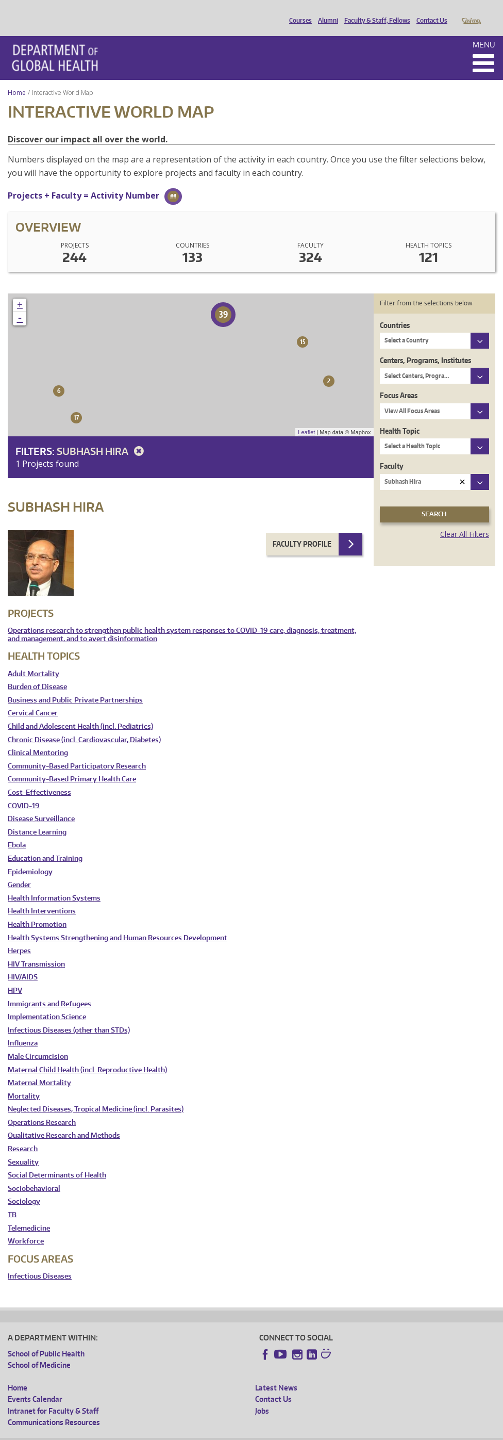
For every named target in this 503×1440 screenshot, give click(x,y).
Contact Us (429, 12)
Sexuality (23, 1148)
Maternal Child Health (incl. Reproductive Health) (87, 1055)
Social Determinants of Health (57, 1161)
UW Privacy (144, 1432)
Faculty (392, 451)
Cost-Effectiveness (39, 778)
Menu (484, 30)
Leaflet (306, 418)
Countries (395, 310)
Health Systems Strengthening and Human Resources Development (117, 923)
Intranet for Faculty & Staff (53, 1396)
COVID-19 (24, 791)
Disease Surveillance (41, 804)
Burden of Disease (37, 672)
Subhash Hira (102, 437)
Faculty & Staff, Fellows (375, 12)
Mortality (24, 1082)
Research (23, 1134)
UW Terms (186, 1432)
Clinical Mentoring (38, 738)
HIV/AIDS (23, 963)
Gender (19, 870)
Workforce (26, 1227)
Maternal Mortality (39, 1068)
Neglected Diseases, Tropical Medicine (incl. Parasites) (95, 1095)
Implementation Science (47, 1002)
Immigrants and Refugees (49, 989)
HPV (15, 976)
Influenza (23, 1029)
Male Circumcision (38, 1042)
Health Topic (400, 416)
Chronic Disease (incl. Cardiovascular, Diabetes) (84, 725)
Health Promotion (37, 910)
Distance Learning (37, 818)
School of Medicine (39, 1350)
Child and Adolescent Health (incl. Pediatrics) (80, 712)
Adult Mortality (33, 659)
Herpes (19, 936)
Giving (471, 12)
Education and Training (45, 844)
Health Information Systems (54, 884)
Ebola (17, 830)
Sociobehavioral (34, 1174)
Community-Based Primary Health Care (72, 764)
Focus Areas (398, 381)
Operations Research (42, 1108)
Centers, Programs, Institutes (425, 345)
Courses (298, 12)
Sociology (24, 1187)
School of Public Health (46, 1339)
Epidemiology (30, 857)
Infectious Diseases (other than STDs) (69, 1016)
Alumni (325, 12)
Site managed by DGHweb (247, 1432)
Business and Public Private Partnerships (75, 686)
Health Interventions (42, 897)
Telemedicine (29, 1214)
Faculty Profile (302, 529)
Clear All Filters (464, 520)
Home (17, 78)
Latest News (276, 1373)
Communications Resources (54, 1407)
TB (12, 1200)
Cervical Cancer (33, 698)
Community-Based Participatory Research (77, 752)
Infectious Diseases (40, 1262)
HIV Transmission (36, 950)
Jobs (262, 1396)
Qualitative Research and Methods (64, 1121)
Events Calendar (35, 1384)
